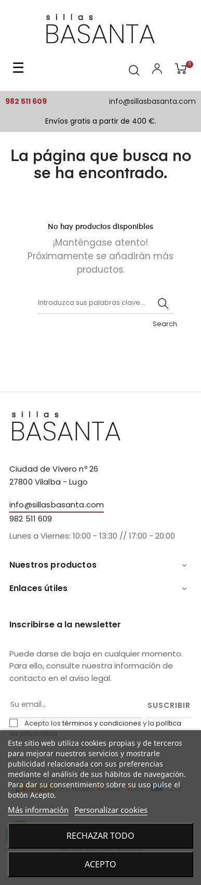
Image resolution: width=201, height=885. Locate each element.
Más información (38, 809)
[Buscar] (105, 303)
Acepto (100, 864)
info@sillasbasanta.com (152, 101)
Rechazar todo (100, 835)
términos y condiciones (101, 723)
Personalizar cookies (111, 809)
